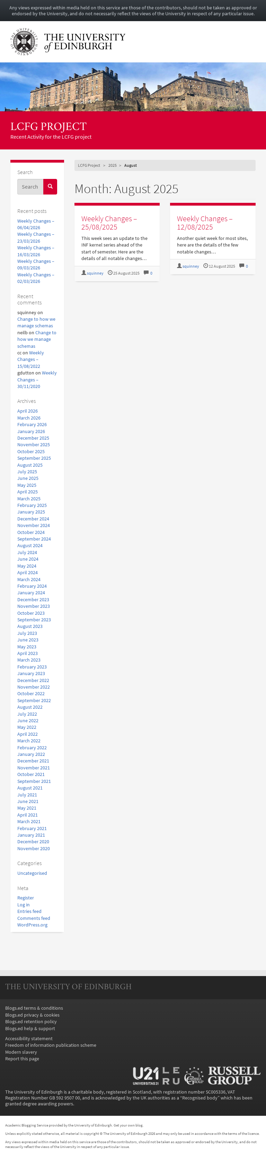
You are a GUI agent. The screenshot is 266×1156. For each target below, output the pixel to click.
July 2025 (27, 472)
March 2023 (29, 660)
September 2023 (34, 620)
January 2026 (31, 431)
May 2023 (26, 647)
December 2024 (33, 519)
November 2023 (33, 606)
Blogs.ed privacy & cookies (32, 1015)
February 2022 (32, 748)
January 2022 (31, 754)
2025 (112, 165)
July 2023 (27, 633)
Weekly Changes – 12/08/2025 (205, 223)
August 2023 (30, 626)
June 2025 (27, 478)
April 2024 (27, 573)
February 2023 (32, 667)
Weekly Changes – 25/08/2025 (109, 223)
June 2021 (27, 801)
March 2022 (29, 741)
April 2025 (27, 492)
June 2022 (27, 721)
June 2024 (27, 559)
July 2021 (27, 795)
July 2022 (27, 714)
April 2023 (27, 653)
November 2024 (33, 525)
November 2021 (33, 768)
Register (25, 898)
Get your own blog (128, 1125)
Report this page (22, 1059)
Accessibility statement (29, 1039)
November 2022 (33, 687)
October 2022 (31, 694)
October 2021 (31, 774)
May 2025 (26, 485)
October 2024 (31, 532)
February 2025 (32, 505)
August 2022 (30, 707)
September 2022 (34, 701)
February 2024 (32, 586)
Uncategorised (32, 873)
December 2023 (33, 600)
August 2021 (30, 788)
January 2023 (31, 673)
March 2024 (29, 580)
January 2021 (31, 835)
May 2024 (26, 566)
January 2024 (31, 593)
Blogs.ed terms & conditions (34, 1008)
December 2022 (33, 680)
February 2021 (32, 828)
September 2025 (34, 458)
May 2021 (26, 808)
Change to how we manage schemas (36, 339)
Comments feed (33, 918)
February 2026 (32, 425)
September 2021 (34, 781)
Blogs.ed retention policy (31, 1022)
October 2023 (31, 613)
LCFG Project (48, 127)
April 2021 (27, 815)
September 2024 (34, 539)
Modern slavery (21, 1052)
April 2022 (27, 734)
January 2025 (31, 512)
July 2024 (27, 552)
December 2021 (33, 761)
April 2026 (27, 411)
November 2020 (33, 849)
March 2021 (29, 822)
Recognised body (200, 1098)
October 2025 (31, 452)
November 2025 (33, 445)
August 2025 (30, 465)
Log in (23, 905)
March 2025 (29, 499)
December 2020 (33, 842)
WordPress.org (32, 925)
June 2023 (27, 640)
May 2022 (26, 727)
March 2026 (29, 418)
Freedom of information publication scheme (50, 1045)
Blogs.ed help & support (30, 1029)
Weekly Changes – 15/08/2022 (30, 359)
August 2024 (30, 546)
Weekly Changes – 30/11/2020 (37, 379)
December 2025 (33, 438)
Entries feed (29, 911)
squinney (95, 273)
